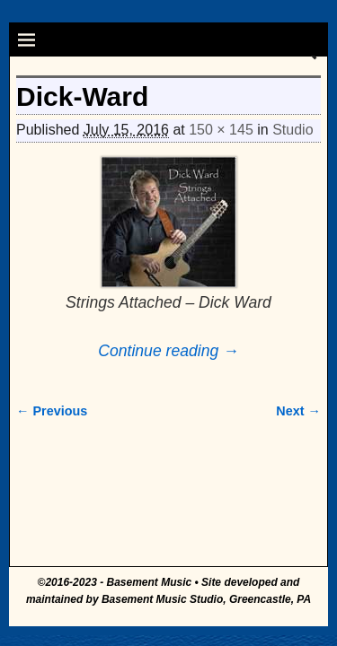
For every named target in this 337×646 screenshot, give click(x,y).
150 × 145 (221, 129)
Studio (292, 129)
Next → (298, 411)
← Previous (51, 411)
